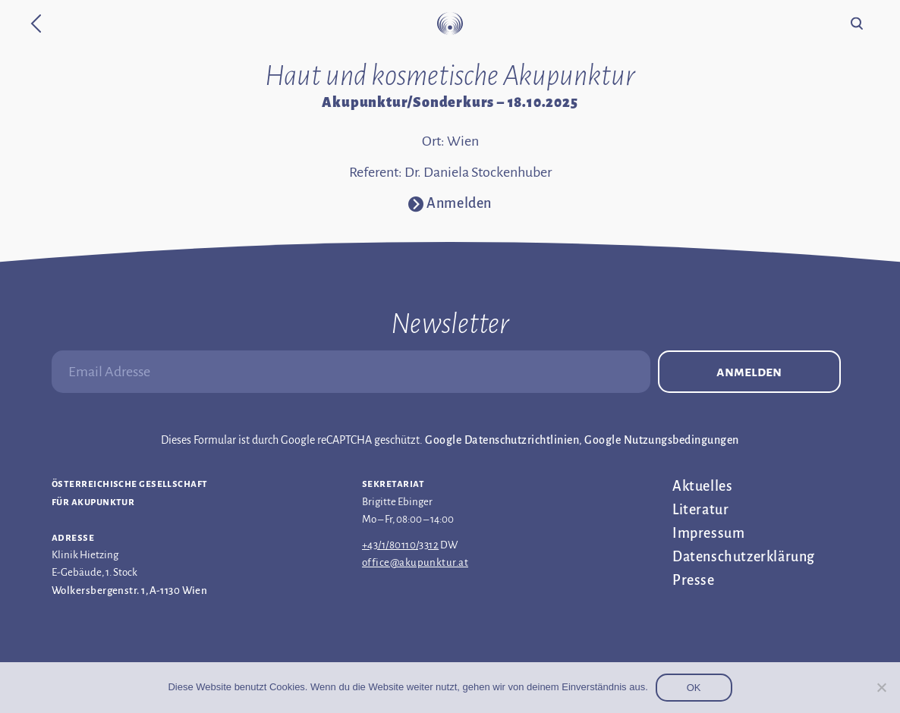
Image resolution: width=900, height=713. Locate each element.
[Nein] (881, 687)
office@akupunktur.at (415, 562)
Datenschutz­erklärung (743, 556)
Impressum (708, 533)
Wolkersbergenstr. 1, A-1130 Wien (129, 590)
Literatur (700, 509)
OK (694, 687)
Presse (693, 580)
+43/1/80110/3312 (400, 545)
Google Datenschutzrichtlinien (502, 440)
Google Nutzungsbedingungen (661, 440)
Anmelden (749, 371)
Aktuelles (702, 486)
